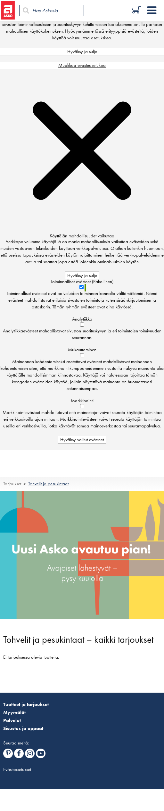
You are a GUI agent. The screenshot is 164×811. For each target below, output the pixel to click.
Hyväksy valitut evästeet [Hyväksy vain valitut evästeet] (82, 439)
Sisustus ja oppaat (23, 728)
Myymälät (14, 712)
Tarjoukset (12, 484)
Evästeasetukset (17, 769)
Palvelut (12, 720)
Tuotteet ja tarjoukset (26, 704)
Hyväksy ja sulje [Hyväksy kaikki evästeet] (82, 51)
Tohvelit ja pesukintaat (48, 484)
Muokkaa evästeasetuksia (82, 65)
